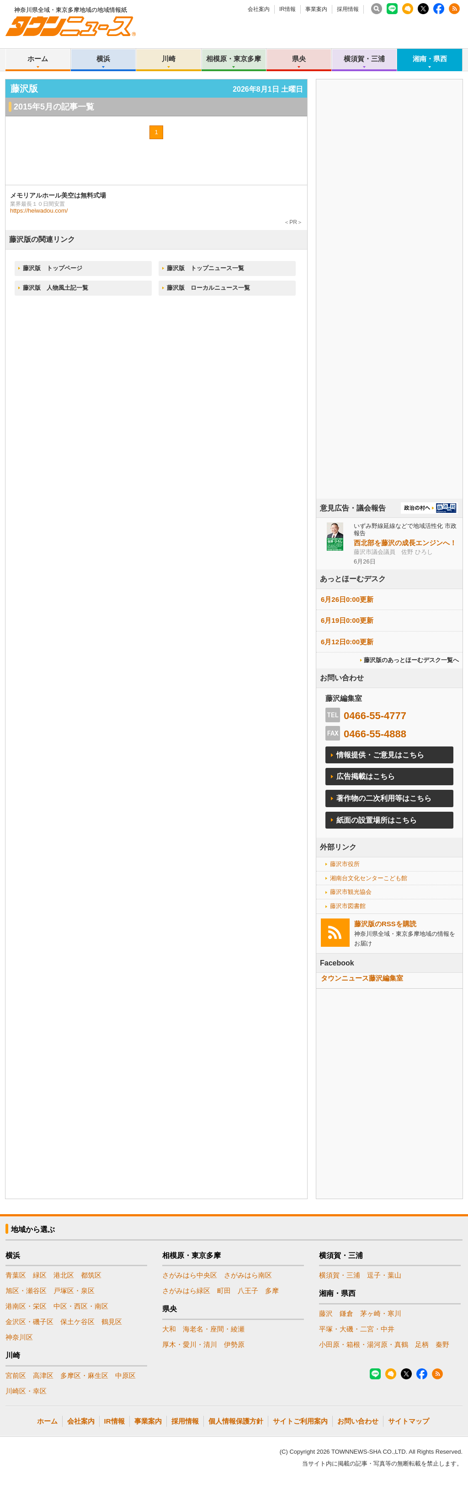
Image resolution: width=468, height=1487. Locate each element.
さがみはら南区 (248, 1275)
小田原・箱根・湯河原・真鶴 (363, 1344)
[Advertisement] (389, 314)
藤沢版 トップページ (52, 268)
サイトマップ (408, 1421)
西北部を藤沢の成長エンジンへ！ (405, 543)
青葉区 (15, 1275)
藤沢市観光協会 (351, 891)
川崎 (169, 59)
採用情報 (348, 9)
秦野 (442, 1344)
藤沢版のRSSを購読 (385, 924)
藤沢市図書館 (348, 906)
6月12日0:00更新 (347, 642)
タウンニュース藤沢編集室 (362, 978)
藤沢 (326, 1313)
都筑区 (91, 1275)
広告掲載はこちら (365, 776)
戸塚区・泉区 (74, 1290)
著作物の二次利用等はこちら (383, 798)
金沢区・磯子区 (29, 1321)
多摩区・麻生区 (84, 1375)
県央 (299, 59)
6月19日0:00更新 (347, 620)
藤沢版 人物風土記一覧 (55, 287)
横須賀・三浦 (364, 59)
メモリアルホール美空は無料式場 (58, 195)
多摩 (272, 1290)
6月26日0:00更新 (347, 599)
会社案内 (259, 9)
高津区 (43, 1375)
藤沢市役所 (345, 864)
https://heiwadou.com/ (39, 210)
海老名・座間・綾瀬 (214, 1329)
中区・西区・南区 (80, 1306)
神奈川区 (19, 1337)
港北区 (63, 1275)
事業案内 (316, 9)
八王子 (248, 1290)
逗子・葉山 (384, 1275)
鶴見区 (111, 1321)
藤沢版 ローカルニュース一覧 (208, 287)
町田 (224, 1290)
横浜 (103, 59)
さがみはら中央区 (189, 1275)
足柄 (422, 1344)
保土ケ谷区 (77, 1321)
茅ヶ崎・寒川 (380, 1313)
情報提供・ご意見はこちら (380, 755)
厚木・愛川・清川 (189, 1344)
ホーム (37, 59)
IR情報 (287, 9)
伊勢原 (234, 1344)
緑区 (40, 1275)
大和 (169, 1329)
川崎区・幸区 (26, 1391)
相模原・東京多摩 (233, 59)
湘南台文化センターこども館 (368, 878)
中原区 (125, 1375)
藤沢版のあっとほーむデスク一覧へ (411, 660)
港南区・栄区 (26, 1306)
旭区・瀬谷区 (26, 1290)
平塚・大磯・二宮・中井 (356, 1329)
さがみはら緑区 (186, 1290)
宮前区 (15, 1375)
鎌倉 (346, 1313)
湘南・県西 (430, 59)
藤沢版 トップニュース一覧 (205, 268)
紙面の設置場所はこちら (376, 820)
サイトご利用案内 (300, 1421)
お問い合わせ (357, 1421)
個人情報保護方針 (235, 1421)
